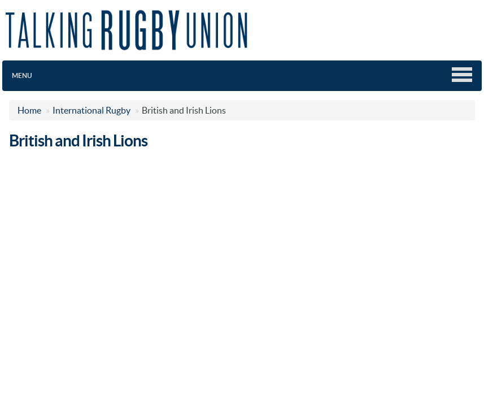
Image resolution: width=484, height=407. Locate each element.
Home (29, 110)
